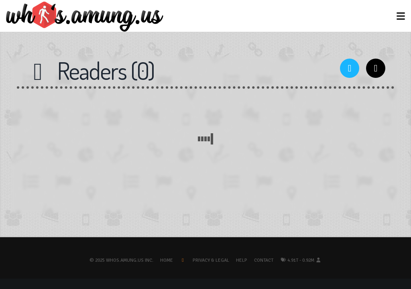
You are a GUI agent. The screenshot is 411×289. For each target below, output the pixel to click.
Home (166, 260)
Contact (263, 260)
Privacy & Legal (211, 260)
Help (241, 260)
